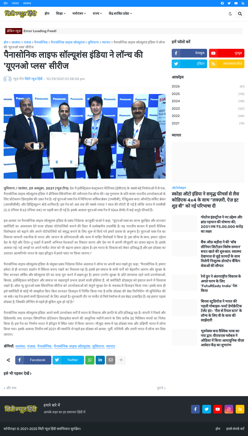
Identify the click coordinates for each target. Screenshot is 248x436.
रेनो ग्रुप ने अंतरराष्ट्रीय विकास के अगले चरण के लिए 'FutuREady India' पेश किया (221, 283)
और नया (11, 388)
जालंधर (20, 347)
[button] (230, 13)
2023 (208, 109)
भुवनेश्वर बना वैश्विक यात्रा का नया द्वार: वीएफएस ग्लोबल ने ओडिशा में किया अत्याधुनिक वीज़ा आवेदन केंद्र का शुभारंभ (222, 338)
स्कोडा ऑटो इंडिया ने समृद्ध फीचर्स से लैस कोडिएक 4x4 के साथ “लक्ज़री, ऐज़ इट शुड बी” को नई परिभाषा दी (205, 200)
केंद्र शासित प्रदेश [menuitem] (119, 14)
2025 (208, 94)
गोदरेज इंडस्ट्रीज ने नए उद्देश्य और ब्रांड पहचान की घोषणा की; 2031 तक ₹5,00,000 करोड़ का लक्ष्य (222, 224)
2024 (208, 101)
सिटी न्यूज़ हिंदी (47, 429)
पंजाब (31, 347)
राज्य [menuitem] (96, 14)
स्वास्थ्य (27, 3)
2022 (208, 116)
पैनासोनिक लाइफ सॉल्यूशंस (72, 347)
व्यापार (15, 3)
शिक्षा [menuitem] (59, 14)
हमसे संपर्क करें (235, 429)
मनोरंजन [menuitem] (77, 14)
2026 (208, 86)
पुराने (160, 388)
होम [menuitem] (47, 14)
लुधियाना (98, 347)
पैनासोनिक (44, 347)
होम (6, 3)
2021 (208, 123)
